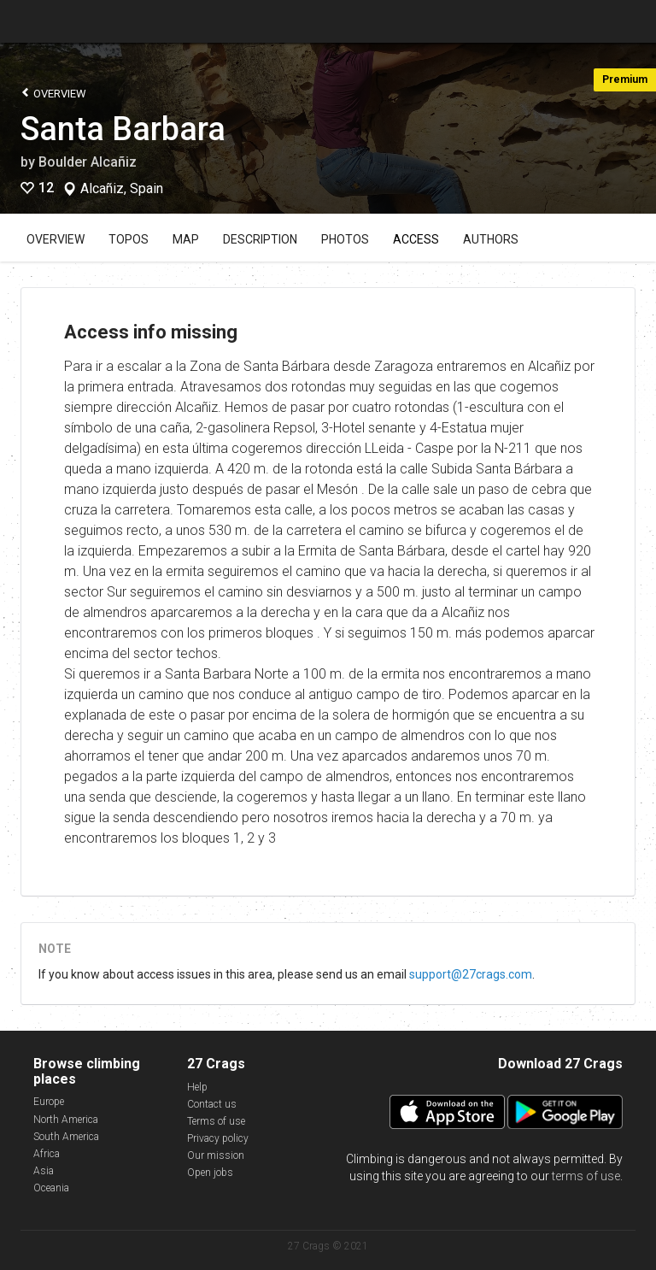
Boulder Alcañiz (87, 162)
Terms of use (216, 1121)
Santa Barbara (123, 129)
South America (66, 1137)
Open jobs (210, 1173)
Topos (128, 239)
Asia (43, 1171)
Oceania (51, 1188)
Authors (490, 239)
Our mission (215, 1155)
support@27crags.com (470, 974)
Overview (53, 92)
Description (260, 239)
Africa (46, 1154)
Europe (48, 1102)
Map (186, 239)
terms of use (586, 1176)
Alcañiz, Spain (121, 189)
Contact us (212, 1104)
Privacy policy (218, 1138)
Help (197, 1087)
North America (65, 1120)
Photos (345, 239)
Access (416, 239)
